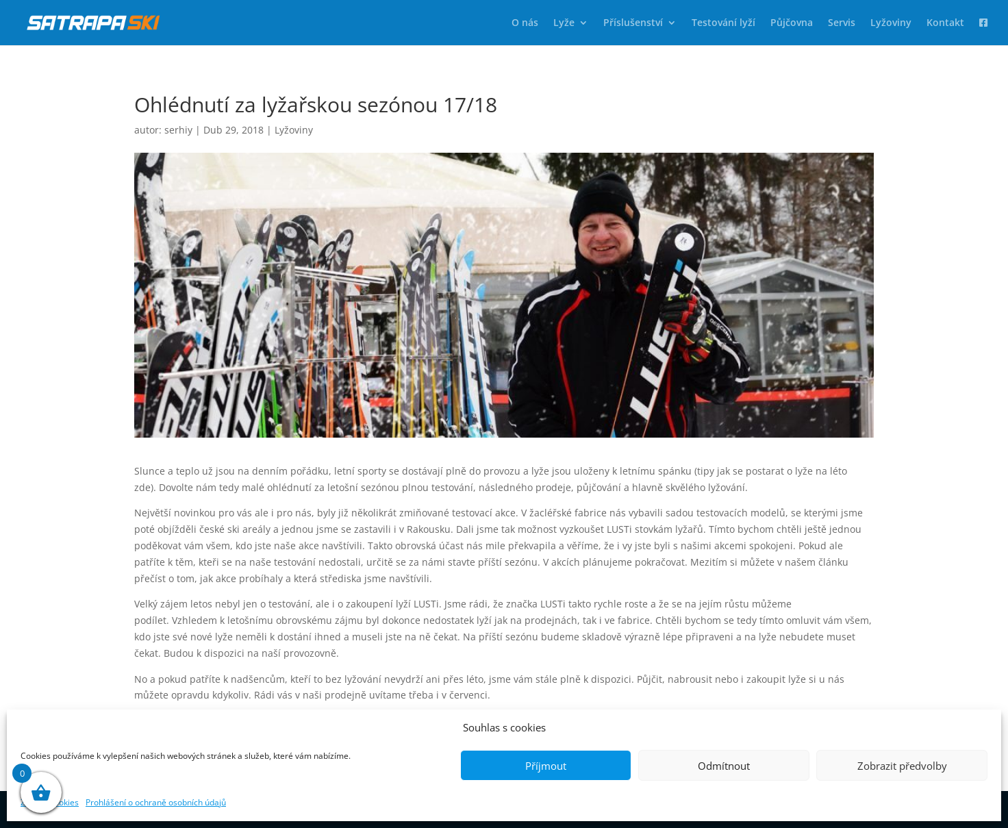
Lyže (564, 23)
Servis (841, 23)
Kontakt (945, 23)
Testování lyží (723, 23)
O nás (525, 23)
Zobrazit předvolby (902, 766)
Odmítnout (724, 766)
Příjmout (545, 766)
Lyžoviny (890, 23)
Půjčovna (791, 23)
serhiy (178, 129)
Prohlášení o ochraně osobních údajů (156, 802)
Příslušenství (633, 23)
